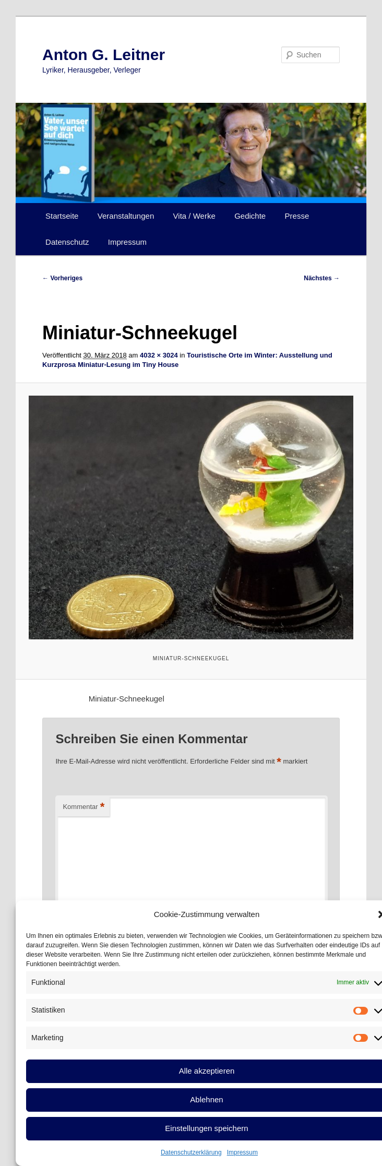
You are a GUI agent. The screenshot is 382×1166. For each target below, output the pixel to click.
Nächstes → (322, 278)
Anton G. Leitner (103, 54)
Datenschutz (67, 241)
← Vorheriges (62, 278)
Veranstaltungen (126, 215)
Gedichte (250, 215)
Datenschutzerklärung (191, 1152)
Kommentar (83, 807)
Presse (297, 215)
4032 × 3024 (159, 355)
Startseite (61, 215)
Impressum (242, 1152)
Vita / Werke (194, 215)
